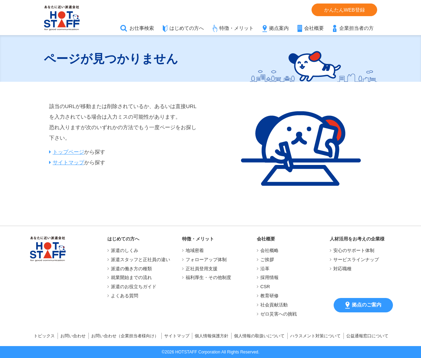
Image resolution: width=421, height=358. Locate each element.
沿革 (264, 268)
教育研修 (269, 295)
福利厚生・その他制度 (208, 277)
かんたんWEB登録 (344, 10)
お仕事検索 (141, 28)
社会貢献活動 (274, 304)
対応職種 (342, 268)
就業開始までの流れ (131, 277)
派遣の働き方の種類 (131, 268)
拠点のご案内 (363, 305)
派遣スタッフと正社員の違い (140, 259)
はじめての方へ (186, 28)
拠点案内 (279, 28)
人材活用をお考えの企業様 (357, 238)
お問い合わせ (73, 335)
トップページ (68, 152)
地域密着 (195, 250)
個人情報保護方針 (211, 335)
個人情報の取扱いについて (259, 335)
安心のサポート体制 (353, 250)
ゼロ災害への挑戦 (278, 314)
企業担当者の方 (356, 28)
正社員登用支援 (202, 268)
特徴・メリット (236, 28)
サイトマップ (68, 162)
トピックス (44, 335)
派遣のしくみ (124, 250)
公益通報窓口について (367, 335)
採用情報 (269, 277)
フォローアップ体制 (206, 259)
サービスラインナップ (356, 259)
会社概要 (314, 28)
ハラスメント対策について (315, 335)
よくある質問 (124, 295)
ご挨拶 (267, 259)
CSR (265, 286)
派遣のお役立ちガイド (133, 286)
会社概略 (269, 250)
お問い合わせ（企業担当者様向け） (125, 335)
